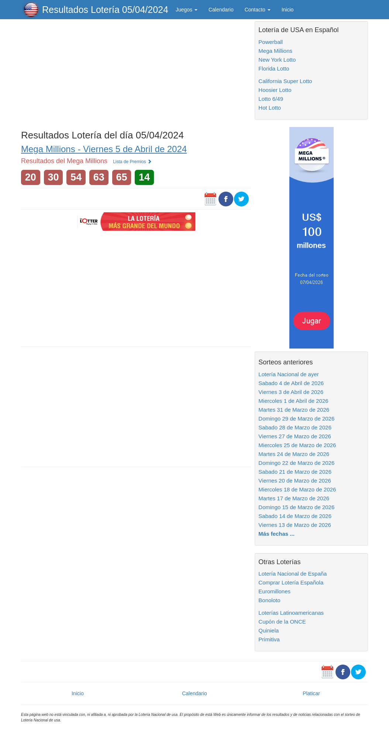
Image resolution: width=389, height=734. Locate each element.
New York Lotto (277, 59)
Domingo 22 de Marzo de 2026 (296, 463)
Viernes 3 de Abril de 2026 (290, 392)
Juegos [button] (186, 10)
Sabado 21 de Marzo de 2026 (294, 472)
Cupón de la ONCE (282, 621)
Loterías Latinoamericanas (291, 613)
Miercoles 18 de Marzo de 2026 (297, 489)
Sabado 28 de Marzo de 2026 (294, 427)
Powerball (270, 42)
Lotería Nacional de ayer (288, 374)
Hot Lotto (269, 107)
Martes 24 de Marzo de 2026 (293, 454)
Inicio (288, 10)
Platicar (311, 693)
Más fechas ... (276, 534)
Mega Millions (275, 51)
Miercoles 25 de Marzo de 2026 (297, 445)
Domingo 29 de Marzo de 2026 (296, 418)
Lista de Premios (132, 161)
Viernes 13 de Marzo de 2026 (294, 525)
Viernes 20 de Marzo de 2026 (294, 480)
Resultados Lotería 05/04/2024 (105, 9)
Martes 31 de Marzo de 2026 (293, 410)
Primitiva (269, 639)
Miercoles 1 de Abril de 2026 (293, 401)
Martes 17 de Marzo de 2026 (293, 498)
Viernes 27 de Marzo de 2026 (294, 436)
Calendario (221, 10)
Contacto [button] (258, 10)
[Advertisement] (136, 72)
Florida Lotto (273, 68)
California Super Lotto (285, 81)
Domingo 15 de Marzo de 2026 (296, 507)
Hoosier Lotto (274, 90)
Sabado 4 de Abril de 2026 (291, 383)
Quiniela (268, 630)
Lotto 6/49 (270, 99)
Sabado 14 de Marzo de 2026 (294, 516)
